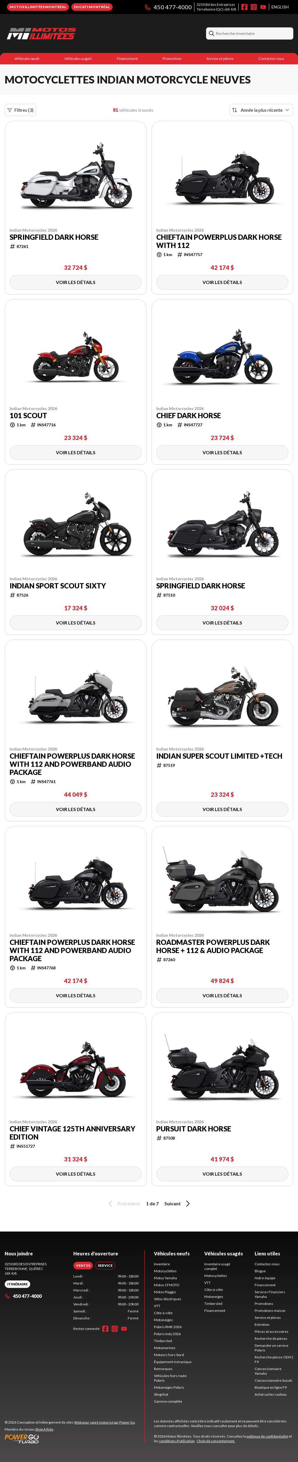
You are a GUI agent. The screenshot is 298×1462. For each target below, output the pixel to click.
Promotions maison (270, 1310)
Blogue (260, 1271)
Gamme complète (168, 1401)
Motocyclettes (165, 1271)
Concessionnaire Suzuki (273, 1380)
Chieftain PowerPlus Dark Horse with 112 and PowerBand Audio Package (72, 764)
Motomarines (164, 1348)
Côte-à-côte (163, 1313)
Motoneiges (163, 1320)
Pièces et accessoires (271, 1331)
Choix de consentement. (216, 1441)
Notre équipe (265, 1278)
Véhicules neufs (26, 58)
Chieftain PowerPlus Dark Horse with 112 (219, 241)
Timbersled (163, 1341)
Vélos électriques (167, 1299)
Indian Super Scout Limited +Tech (219, 756)
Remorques (163, 1369)
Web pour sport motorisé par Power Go (104, 1422)
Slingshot (161, 1394)
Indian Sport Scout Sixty (58, 586)
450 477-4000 (168, 6)
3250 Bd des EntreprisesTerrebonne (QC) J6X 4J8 (216, 6)
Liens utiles (267, 1253)
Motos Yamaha (165, 1278)
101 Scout (28, 415)
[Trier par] (261, 110)
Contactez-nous (271, 58)
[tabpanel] (106, 1297)
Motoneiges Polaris (169, 1387)
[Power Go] (70, 1438)
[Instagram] (253, 6)
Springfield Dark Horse (54, 237)
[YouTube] (263, 6)
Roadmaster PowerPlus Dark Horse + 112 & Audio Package (213, 946)
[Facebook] (244, 6)
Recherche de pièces (271, 1338)
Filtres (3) (20, 110)
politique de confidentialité (267, 1436)
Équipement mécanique (172, 1362)
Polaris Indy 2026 (167, 1334)
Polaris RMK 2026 (168, 1327)
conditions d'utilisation (177, 1441)
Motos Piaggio (165, 1292)
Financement (127, 58)
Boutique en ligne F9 (271, 1387)
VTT (157, 1306)
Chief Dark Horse (188, 415)
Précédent (123, 1203)
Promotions (171, 58)
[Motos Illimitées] (77, 33)
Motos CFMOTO (167, 1285)
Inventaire (162, 1264)
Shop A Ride (44, 1429)
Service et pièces (219, 58)
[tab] (83, 1265)
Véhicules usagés (78, 58)
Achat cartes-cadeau (271, 1394)
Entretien (262, 1324)
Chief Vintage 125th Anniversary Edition (72, 1133)
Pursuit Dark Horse (193, 1129)
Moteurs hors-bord (169, 1355)
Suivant (178, 1203)
